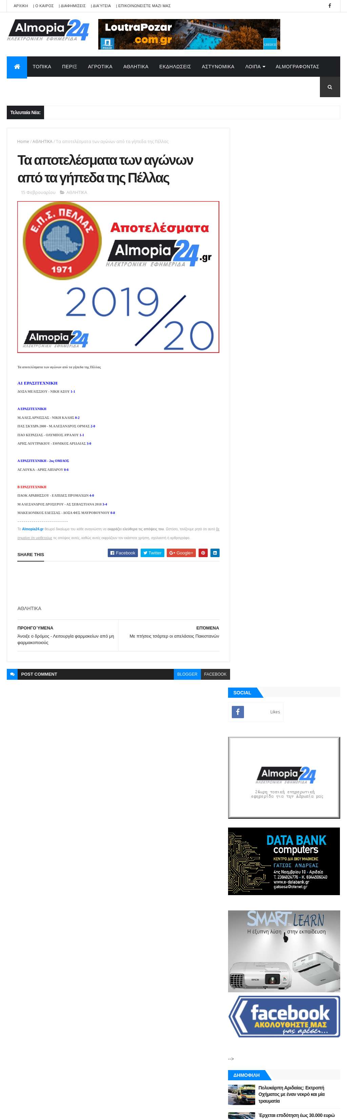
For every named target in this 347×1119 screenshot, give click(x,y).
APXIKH (21, 6)
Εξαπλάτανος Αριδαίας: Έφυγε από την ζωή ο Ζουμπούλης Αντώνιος (299, 590)
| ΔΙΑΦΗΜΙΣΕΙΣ (72, 6)
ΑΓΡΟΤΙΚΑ (100, 66)
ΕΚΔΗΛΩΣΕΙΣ (175, 66)
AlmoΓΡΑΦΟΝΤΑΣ (298, 66)
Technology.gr (114, 1109)
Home (23, 141)
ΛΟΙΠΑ (253, 66)
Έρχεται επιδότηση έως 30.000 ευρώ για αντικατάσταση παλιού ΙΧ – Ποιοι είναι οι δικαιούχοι (303, 562)
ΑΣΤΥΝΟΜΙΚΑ (218, 66)
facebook (211, 672)
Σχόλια (314, 795)
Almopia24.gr (32, 527)
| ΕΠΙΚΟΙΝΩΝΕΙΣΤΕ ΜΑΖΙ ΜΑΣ (143, 6)
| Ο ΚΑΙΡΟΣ (43, 6)
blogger (183, 672)
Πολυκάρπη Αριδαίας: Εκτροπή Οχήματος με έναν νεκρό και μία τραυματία (300, 535)
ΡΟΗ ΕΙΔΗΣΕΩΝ (262, 795)
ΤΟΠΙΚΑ (42, 66)
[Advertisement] (140, 581)
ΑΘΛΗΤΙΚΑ (135, 66)
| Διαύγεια (101, 6)
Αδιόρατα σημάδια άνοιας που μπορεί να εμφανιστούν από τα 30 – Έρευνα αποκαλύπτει (302, 679)
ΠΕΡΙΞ (69, 66)
